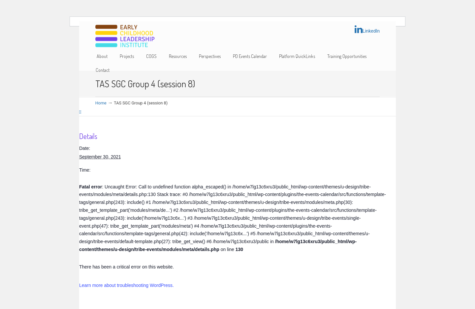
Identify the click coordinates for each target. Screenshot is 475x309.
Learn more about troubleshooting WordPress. (126, 285)
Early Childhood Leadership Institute (125, 36)
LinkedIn (367, 29)
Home (101, 102)
